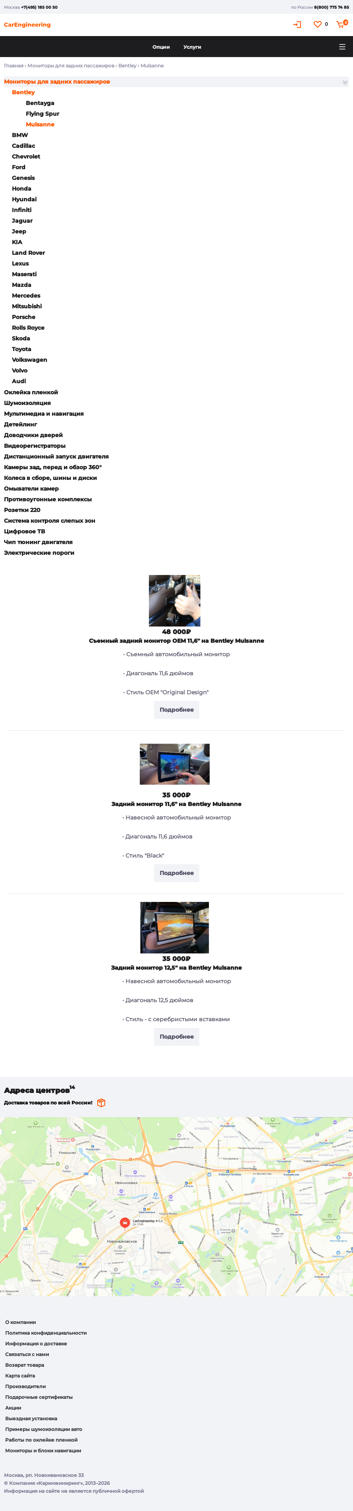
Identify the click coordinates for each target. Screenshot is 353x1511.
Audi (19, 381)
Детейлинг (20, 424)
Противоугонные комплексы (48, 499)
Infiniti (21, 210)
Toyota (21, 349)
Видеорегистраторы (35, 445)
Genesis (23, 177)
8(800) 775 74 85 (331, 7)
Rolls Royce (28, 327)
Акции (13, 1408)
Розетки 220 (22, 510)
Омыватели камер (31, 488)
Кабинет (298, 24)
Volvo (19, 370)
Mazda (21, 284)
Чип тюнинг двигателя (38, 542)
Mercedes (26, 295)
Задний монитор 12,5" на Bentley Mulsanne (176, 967)
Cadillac (23, 145)
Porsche (23, 317)
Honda (21, 188)
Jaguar (22, 220)
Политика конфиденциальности (46, 1333)
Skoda (21, 338)
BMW (20, 135)
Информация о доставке (36, 1344)
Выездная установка (31, 1418)
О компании (20, 1322)
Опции (161, 47)
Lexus (20, 263)
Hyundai (24, 199)
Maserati (24, 274)
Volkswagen (29, 359)
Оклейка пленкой (31, 392)
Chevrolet (26, 156)
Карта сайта (20, 1376)
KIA (17, 242)
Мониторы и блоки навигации (43, 1451)
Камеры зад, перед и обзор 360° (53, 467)
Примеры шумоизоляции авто (43, 1429)
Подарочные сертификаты (39, 1397)
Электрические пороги (39, 552)
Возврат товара (24, 1365)
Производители (25, 1386)
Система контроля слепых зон (49, 520)
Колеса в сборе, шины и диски (50, 477)
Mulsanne (40, 124)
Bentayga (40, 103)
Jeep (19, 231)
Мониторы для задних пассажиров (70, 66)
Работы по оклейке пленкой (41, 1440)
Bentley (127, 66)
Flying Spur (42, 113)
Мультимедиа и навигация (44, 413)
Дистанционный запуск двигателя (56, 456)
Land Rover (28, 252)
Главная (13, 66)
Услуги (192, 47)
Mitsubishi (27, 306)
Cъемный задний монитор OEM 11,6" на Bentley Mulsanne (176, 640)
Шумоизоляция (27, 403)
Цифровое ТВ (24, 531)
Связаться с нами (27, 1354)
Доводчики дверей (33, 435)
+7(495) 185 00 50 (39, 7)
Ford (18, 167)
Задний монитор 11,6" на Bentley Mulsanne (176, 804)
